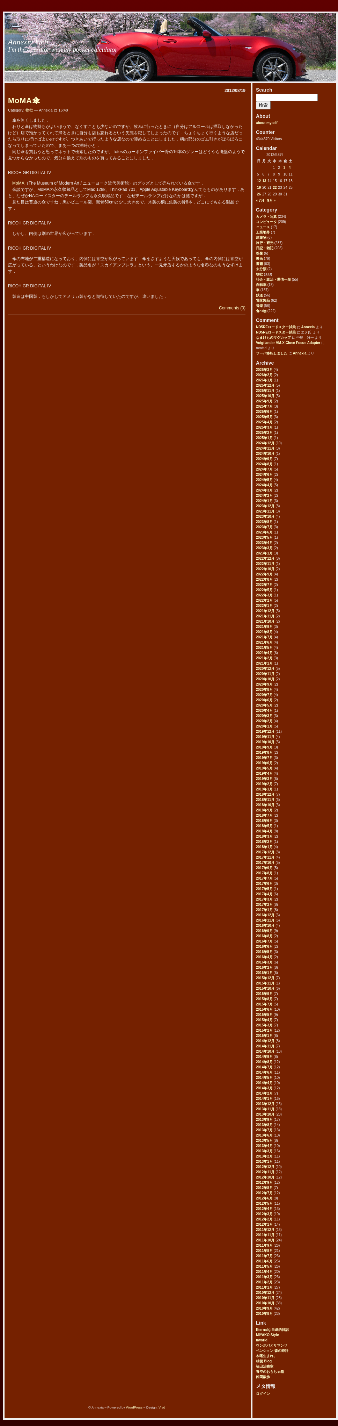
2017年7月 (264, 878)
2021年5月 (264, 648)
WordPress (134, 1407)
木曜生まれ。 (266, 1356)
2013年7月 (264, 1130)
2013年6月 (264, 1135)
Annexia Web (28, 41)
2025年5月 (264, 417)
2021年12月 (265, 611)
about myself (267, 123)
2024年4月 (264, 485)
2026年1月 (264, 380)
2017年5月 (264, 889)
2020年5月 (264, 705)
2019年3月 (264, 779)
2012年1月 (264, 1224)
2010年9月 (264, 1308)
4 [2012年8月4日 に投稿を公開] (290, 168)
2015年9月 (264, 994)
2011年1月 (264, 1287)
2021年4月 (264, 653)
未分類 (261, 269)
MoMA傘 (24, 100)
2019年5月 (264, 768)
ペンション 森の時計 (272, 1351)
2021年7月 (264, 637)
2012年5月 (264, 1203)
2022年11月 (265, 564)
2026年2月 (264, 375)
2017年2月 (264, 905)
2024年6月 (264, 474)
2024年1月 (264, 501)
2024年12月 (265, 443)
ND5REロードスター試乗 (276, 327)
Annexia (308, 327)
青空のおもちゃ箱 (270, 1372)
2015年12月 (265, 978)
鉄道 (259, 295)
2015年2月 (264, 1030)
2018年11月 (265, 800)
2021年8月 (264, 632)
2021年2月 (264, 658)
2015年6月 (264, 1009)
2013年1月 (264, 1161)
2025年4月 (264, 422)
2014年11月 (265, 1046)
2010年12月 (265, 1293)
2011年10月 (265, 1240)
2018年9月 (264, 810)
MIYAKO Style (267, 1335)
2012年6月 (264, 1198)
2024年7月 (264, 469)
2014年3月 (264, 1088)
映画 (259, 258)
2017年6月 (264, 884)
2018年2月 (264, 842)
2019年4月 (264, 773)
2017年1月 (264, 910)
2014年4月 (264, 1083)
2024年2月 (264, 495)
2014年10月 (265, 1051)
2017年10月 (265, 863)
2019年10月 (265, 742)
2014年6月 (264, 1072)
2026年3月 (264, 370)
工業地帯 (263, 232)
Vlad (162, 1407)
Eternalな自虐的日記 (272, 1330)
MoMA (18, 183)
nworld (261, 1340)
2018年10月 (265, 805)
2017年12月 (265, 852)
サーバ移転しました (271, 353)
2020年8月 (264, 689)
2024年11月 (265, 448)
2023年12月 (265, 506)
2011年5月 (264, 1266)
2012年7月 (264, 1193)
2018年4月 (264, 831)
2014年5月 (264, 1078)
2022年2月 (264, 600)
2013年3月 (264, 1151)
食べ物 (261, 311)
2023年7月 (264, 527)
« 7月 (260, 200)
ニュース (263, 227)
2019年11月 (265, 737)
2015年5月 (264, 1015)
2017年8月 (264, 873)
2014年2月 (264, 1093)
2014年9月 (264, 1057)
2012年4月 (264, 1209)
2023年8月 (264, 522)
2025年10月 (265, 396)
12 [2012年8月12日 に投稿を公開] (259, 181)
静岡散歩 (263, 1377)
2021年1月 (264, 663)
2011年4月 (264, 1272)
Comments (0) (232, 308)
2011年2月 (264, 1282)
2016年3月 (264, 962)
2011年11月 (265, 1235)
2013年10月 (265, 1114)
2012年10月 (265, 1177)
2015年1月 (264, 1036)
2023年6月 (264, 532)
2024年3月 (264, 490)
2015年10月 (265, 988)
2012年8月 (264, 1188)
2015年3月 (264, 1025)
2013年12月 (265, 1104)
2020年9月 (264, 684)
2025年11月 (265, 391)
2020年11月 (265, 674)
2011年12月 (265, 1230)
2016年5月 (264, 952)
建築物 (261, 237)
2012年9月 (264, 1182)
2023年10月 (265, 516)
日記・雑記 (264, 248)
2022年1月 (264, 606)
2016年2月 (264, 967)
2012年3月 (264, 1214)
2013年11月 (265, 1109)
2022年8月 (264, 579)
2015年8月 (264, 999)
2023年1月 (264, 553)
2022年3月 (264, 595)
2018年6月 (264, 821)
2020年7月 (264, 695)
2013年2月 (264, 1156)
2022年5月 (264, 590)
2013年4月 (264, 1146)
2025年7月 (264, 406)
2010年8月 (264, 1314)
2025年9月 (264, 401)
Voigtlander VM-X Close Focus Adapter (288, 343)
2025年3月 (264, 427)
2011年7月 (264, 1256)
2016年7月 (264, 941)
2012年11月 (265, 1172)
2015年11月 (265, 983)
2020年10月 (265, 679)
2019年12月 (265, 731)
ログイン (263, 1394)
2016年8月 (264, 936)
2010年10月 (265, 1303)
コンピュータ (266, 222)
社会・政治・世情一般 (273, 279)
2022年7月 (264, 585)
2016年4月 (264, 957)
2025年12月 (265, 385)
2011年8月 (264, 1251)
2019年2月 (264, 784)
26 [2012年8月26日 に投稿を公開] (259, 194)
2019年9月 (264, 747)
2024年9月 (264, 459)
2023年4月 (264, 543)
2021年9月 (264, 627)
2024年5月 (264, 480)
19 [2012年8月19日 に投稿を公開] (259, 187)
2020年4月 (264, 710)
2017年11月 (265, 857)
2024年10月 (265, 454)
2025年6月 (264, 412)
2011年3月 (264, 1277)
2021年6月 (264, 642)
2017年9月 (264, 868)
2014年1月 (264, 1099)
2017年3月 (264, 899)
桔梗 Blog (264, 1361)
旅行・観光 (264, 243)
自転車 (261, 285)
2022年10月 (265, 569)
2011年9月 (264, 1245)
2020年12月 (265, 669)
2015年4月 (264, 1020)
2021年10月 (265, 621)
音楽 (259, 306)
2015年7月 (264, 1004)
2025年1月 (264, 438)
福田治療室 (264, 1366)
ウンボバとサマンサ (271, 1345)
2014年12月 (265, 1041)
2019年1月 (264, 789)
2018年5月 (264, 826)
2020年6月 (264, 700)
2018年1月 (264, 847)
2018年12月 (265, 794)
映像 (259, 253)
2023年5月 (264, 537)
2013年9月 (264, 1120)
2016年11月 (265, 920)
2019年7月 (264, 758)
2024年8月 (264, 464)
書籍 (259, 264)
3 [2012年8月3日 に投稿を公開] (285, 168)
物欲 (259, 274)
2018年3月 (264, 836)
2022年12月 (265, 558)
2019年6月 (264, 763)
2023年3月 (264, 548)
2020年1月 (264, 726)
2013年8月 (264, 1125)
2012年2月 (264, 1219)
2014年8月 (264, 1062)
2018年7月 (264, 815)
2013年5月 (264, 1140)
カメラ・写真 (266, 216)
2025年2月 (264, 433)
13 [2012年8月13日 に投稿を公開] (264, 181)
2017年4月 (264, 894)
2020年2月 (264, 721)
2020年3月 (264, 716)
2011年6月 (264, 1261)
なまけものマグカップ (273, 337)
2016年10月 (265, 925)
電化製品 (263, 300)
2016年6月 (264, 946)
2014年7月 (264, 1067)
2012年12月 (265, 1167)
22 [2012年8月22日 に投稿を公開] (275, 187)
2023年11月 (265, 511)
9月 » (271, 200)
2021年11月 (265, 616)
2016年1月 (264, 973)
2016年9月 (264, 931)
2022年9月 (264, 574)
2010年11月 (265, 1298)
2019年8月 (264, 752)
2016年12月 (265, 915)
